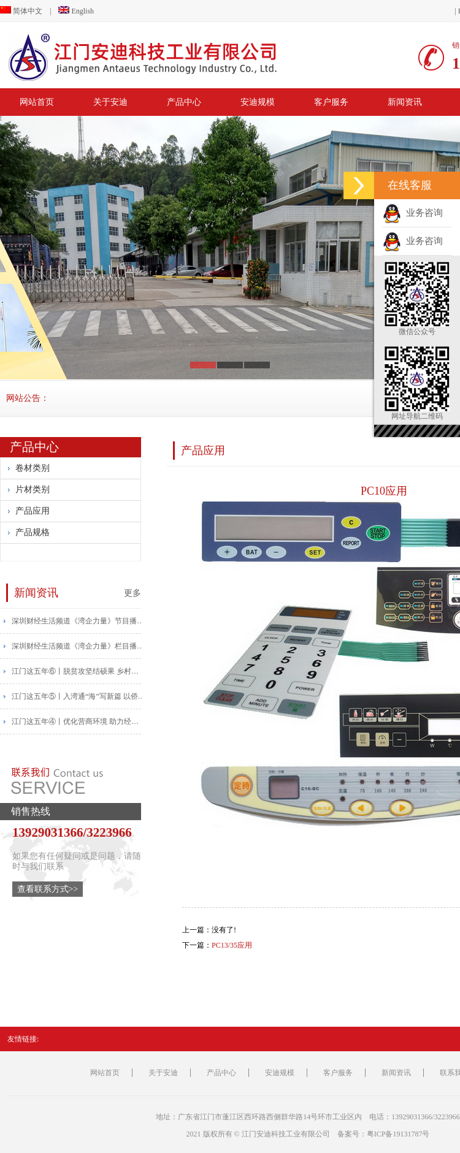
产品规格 (32, 532)
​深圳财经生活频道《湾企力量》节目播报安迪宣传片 (79, 621)
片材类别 (32, 489)
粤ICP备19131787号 (398, 1134)
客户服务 (331, 102)
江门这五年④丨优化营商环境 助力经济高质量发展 (79, 721)
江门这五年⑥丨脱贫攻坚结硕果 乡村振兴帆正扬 (79, 671)
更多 (132, 592)
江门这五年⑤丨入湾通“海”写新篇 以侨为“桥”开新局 (79, 696)
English (76, 11)
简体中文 (21, 11)
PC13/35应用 (232, 945)
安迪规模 (257, 102)
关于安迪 (110, 102)
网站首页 (37, 102)
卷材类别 (32, 468)
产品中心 (184, 102)
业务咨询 (413, 213)
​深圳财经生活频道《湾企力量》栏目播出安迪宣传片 (79, 646)
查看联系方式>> (48, 889)
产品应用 (32, 511)
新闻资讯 (405, 102)
